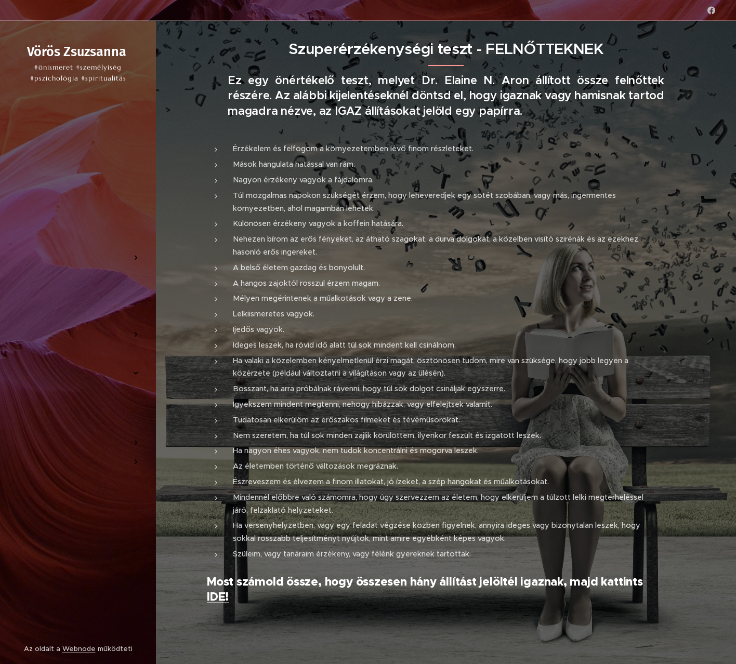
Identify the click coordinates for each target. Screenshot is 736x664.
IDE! (218, 596)
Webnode (79, 648)
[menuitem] (78, 227)
